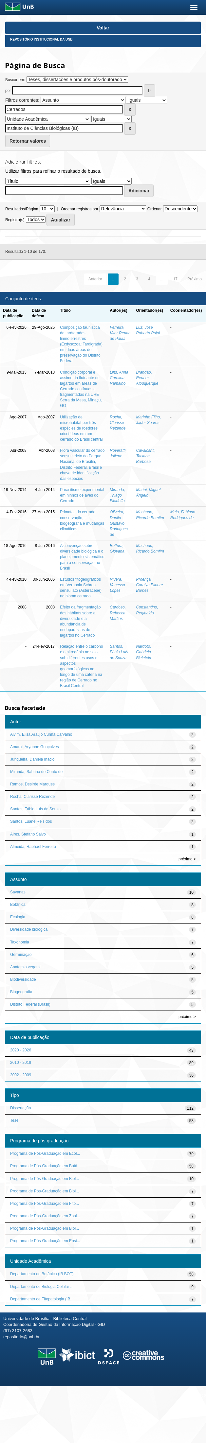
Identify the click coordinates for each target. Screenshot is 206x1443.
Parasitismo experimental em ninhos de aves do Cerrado (82, 495)
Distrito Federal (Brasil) (30, 1004)
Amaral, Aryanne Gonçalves (34, 747)
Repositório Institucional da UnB (41, 39)
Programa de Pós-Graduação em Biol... (44, 1178)
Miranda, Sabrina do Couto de (36, 771)
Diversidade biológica (28, 929)
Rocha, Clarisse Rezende (117, 423)
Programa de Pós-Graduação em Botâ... (45, 1166)
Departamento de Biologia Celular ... (41, 1286)
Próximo (194, 279)
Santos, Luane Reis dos (31, 821)
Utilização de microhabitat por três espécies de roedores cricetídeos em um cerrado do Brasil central (81, 428)
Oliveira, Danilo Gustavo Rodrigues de (119, 523)
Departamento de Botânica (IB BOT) (41, 1274)
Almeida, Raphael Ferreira (33, 846)
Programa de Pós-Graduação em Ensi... (45, 1241)
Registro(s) (15, 220)
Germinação (20, 954)
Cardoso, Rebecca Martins (118, 613)
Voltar (103, 27)
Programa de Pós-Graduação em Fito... (44, 1203)
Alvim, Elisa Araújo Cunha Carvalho (41, 734)
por (8, 90)
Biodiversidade (23, 979)
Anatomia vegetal (25, 967)
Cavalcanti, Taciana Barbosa (145, 456)
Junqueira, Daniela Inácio (32, 759)
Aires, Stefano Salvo (28, 834)
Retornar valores (27, 141)
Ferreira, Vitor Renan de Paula (120, 333)
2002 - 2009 (20, 1075)
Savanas (18, 892)
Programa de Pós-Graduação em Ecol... (45, 1153)
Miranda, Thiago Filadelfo (117, 495)
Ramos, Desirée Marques (32, 784)
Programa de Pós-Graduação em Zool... (45, 1216)
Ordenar (154, 209)
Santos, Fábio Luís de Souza (119, 652)
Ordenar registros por (79, 209)
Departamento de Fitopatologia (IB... (41, 1299)
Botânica (18, 904)
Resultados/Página (21, 209)
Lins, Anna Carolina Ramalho (119, 378)
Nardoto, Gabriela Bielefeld (143, 652)
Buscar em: (15, 80)
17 (175, 279)
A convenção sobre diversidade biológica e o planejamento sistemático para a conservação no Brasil (82, 557)
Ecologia (17, 917)
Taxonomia (19, 942)
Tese (14, 1120)
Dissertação (20, 1108)
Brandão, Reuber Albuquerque (147, 378)
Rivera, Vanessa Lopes (117, 585)
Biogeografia (21, 992)
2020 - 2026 (20, 1050)
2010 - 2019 (20, 1062)
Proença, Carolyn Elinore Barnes (149, 585)
